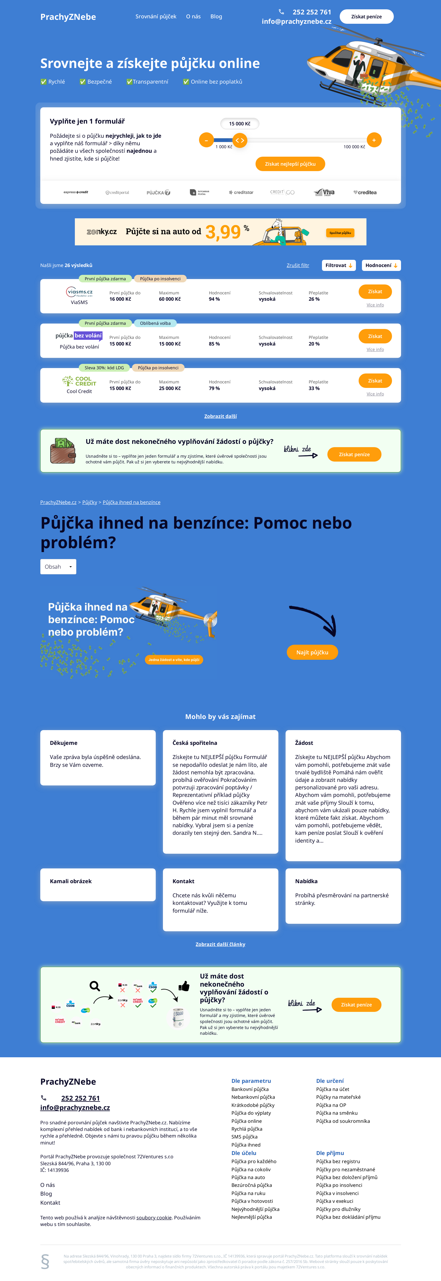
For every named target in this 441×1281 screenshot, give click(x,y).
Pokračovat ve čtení (98, 757)
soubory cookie (154, 1217)
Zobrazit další (220, 416)
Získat (375, 291)
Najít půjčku (312, 652)
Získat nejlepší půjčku (290, 164)
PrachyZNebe (68, 16)
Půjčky (89, 502)
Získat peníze (366, 16)
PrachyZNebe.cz (58, 502)
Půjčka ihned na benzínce (132, 502)
